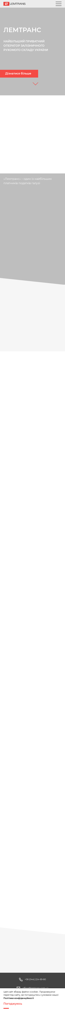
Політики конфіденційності (18, 998)
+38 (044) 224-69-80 (35, 979)
